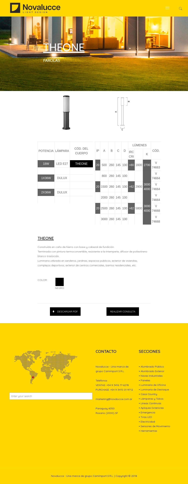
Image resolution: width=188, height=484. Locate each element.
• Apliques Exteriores (151, 408)
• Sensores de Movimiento (154, 426)
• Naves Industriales (151, 376)
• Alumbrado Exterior (151, 371)
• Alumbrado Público (151, 366)
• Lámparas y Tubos (151, 399)
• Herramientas (148, 431)
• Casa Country (148, 394)
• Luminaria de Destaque (154, 389)
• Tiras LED (145, 417)
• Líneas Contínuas (150, 403)
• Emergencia (147, 412)
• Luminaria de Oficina (152, 385)
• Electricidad (147, 421)
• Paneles (144, 380)
